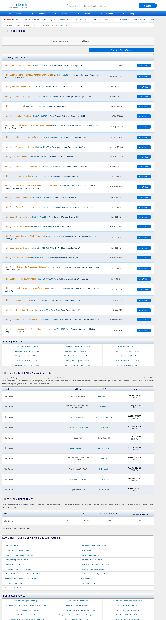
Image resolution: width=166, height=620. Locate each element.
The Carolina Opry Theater (78, 427)
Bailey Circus (20, 20)
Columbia (102, 469)
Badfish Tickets (86, 550)
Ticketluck (35, 5)
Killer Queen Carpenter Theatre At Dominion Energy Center (26, 605)
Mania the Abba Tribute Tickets (17, 550)
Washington (102, 396)
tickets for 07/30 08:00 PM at (46, 279)
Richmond (103, 407)
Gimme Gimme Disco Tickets (16, 564)
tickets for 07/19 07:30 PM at (42, 258)
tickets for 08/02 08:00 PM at (44, 300)
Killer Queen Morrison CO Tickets (127, 365)
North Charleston (102, 417)
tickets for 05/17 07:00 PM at (46, 166)
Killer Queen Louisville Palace (27, 615)
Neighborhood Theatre (77, 479)
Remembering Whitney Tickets (16, 560)
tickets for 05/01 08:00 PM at (52, 76)
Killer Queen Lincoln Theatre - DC (127, 610)
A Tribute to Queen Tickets (15, 583)
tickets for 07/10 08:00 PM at (48, 207)
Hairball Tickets (86, 579)
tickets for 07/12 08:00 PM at (40, 227)
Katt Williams (88, 20)
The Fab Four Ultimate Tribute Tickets (95, 564)
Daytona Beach (103, 448)
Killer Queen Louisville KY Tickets (27, 365)
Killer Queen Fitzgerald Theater (128, 605)
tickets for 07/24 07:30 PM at (52, 268)
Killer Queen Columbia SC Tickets (127, 351)
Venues (87, 14)
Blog (132, 14)
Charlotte (102, 479)
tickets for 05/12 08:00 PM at (45, 137)
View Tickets (143, 66)
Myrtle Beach (103, 427)
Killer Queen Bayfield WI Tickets (128, 346)
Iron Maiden (102, 20)
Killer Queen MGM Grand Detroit (127, 615)
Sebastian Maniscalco (38, 20)
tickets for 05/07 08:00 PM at (45, 116)
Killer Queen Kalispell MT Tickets (77, 361)
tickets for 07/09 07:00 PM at (41, 197)
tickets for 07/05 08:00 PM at (50, 186)
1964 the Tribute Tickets (90, 555)
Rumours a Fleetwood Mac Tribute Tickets (21, 579)
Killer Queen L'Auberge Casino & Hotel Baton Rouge (77, 610)
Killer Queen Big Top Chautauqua (27, 601)
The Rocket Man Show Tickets (92, 569)
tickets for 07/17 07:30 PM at (50, 237)
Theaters (64, 14)
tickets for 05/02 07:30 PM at (43, 87)
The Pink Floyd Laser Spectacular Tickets (96, 574)
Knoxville (102, 490)
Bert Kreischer (146, 20)
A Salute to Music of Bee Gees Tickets (19, 555)
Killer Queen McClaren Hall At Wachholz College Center (77, 615)
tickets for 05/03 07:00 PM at (49, 97)
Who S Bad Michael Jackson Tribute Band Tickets (23, 574)
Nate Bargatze (57, 20)
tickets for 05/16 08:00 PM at (41, 157)
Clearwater (103, 459)
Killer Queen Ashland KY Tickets (27, 346)
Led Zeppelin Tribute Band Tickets (18, 569)
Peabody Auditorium (77, 448)
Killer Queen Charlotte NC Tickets (27, 351)
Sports (18, 14)
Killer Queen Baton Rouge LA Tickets (77, 346)
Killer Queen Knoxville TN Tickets (127, 361)
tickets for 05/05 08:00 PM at (37, 106)
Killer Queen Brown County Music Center (127, 601)
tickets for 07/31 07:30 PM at (52, 289)
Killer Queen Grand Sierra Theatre (27, 610)
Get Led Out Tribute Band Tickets (93, 546)
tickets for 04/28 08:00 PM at (44, 65)
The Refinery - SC (78, 417)
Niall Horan (116, 20)
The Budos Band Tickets (14, 588)
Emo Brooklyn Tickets (89, 583)
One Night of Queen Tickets (91, 560)
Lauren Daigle (73, 20)
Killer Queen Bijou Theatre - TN (77, 601)
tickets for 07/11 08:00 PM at (42, 217)
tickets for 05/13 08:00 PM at (45, 147)
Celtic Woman (131, 20)
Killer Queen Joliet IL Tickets (27, 361)
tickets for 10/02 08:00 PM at (42, 310)
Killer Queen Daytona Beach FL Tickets (77, 356)
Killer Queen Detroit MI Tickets (127, 356)
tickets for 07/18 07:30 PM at (42, 248)
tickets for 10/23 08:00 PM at (50, 330)
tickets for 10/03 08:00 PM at (52, 320)
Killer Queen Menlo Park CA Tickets (77, 365)
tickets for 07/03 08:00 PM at (42, 176)
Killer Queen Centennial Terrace (77, 605)
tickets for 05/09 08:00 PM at (52, 126)
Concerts (41, 14)
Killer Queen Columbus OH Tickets (27, 356)
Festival (109, 14)
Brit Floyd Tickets (11, 546)
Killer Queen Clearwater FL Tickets (77, 351)
